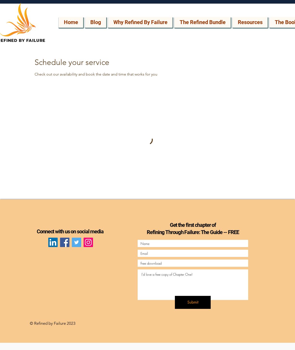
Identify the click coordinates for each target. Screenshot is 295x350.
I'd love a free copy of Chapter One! (193, 284)
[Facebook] (64, 242)
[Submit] (193, 302)
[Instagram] (88, 242)
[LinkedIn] (53, 242)
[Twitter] (76, 242)
